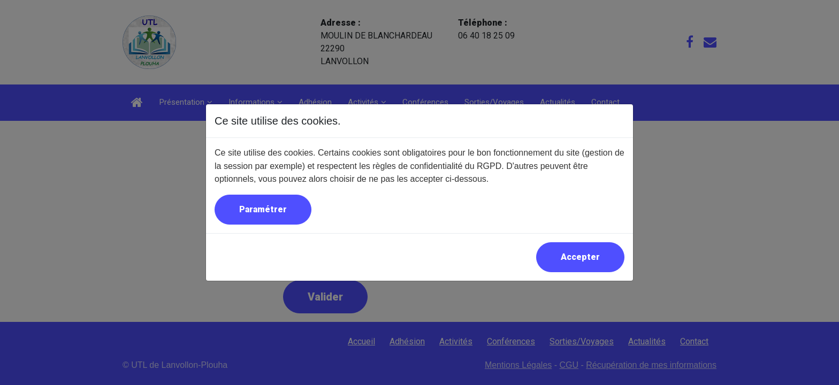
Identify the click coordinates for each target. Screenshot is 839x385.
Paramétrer (263, 209)
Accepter (580, 257)
